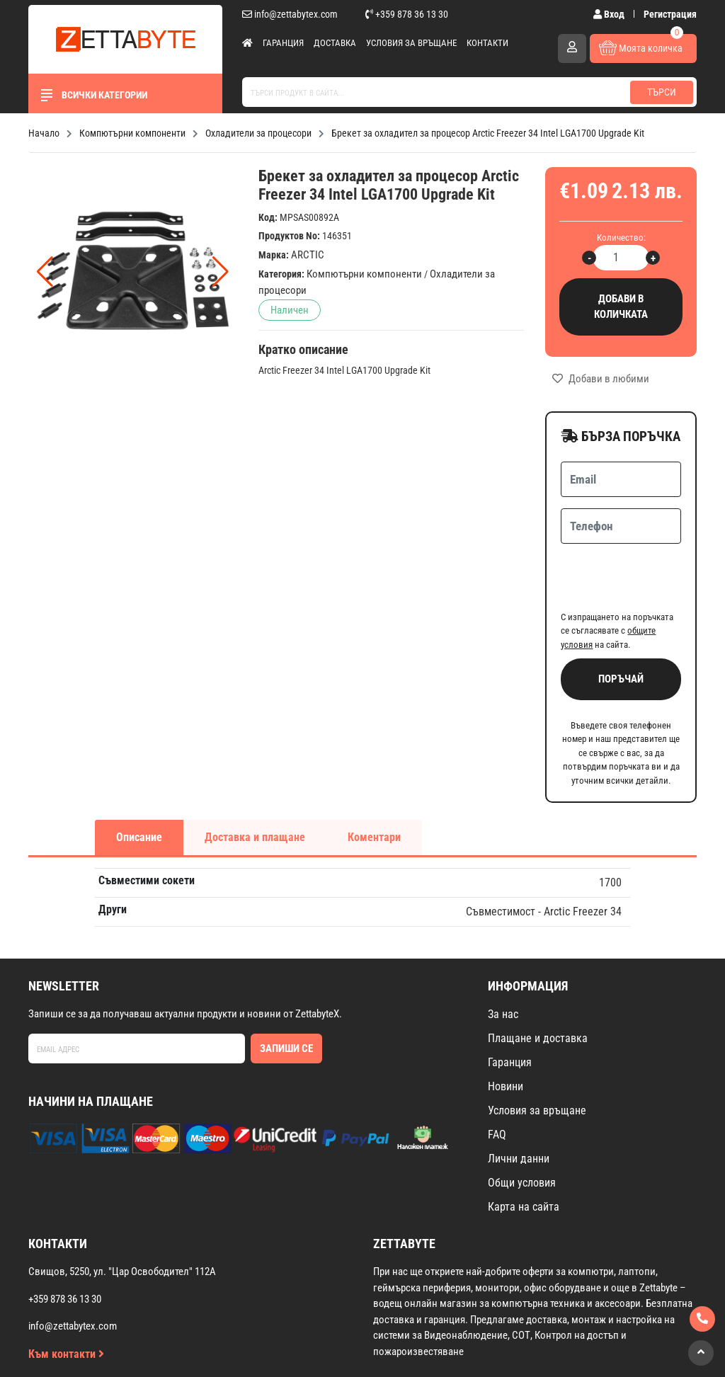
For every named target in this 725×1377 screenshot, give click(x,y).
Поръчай (621, 623)
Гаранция (283, 43)
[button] (220, 271)
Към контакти (66, 1298)
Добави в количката (621, 307)
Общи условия (522, 1127)
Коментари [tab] (374, 782)
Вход (610, 14)
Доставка (335, 43)
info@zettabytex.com (290, 14)
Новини (505, 1031)
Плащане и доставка (538, 983)
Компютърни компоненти (364, 274)
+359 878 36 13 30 (406, 14)
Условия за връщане (411, 43)
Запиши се (286, 993)
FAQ (497, 1079)
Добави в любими (600, 378)
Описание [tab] (139, 782)
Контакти (487, 43)
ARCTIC (307, 254)
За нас (503, 959)
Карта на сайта (523, 1151)
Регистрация (670, 14)
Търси (661, 92)
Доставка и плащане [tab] (255, 782)
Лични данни (518, 1103)
